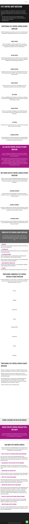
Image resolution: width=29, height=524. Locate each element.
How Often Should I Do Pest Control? (9, 504)
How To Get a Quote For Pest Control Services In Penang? (13, 496)
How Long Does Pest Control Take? (9, 470)
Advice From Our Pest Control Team (8, 263)
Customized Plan (5, 249)
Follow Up (4, 268)
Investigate (4, 244)
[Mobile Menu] (26, 2)
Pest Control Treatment (6, 254)
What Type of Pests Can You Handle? (9, 477)
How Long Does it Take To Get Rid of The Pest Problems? (13, 463)
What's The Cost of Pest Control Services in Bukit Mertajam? (14, 454)
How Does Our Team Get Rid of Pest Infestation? (11, 485)
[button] (14, 244)
